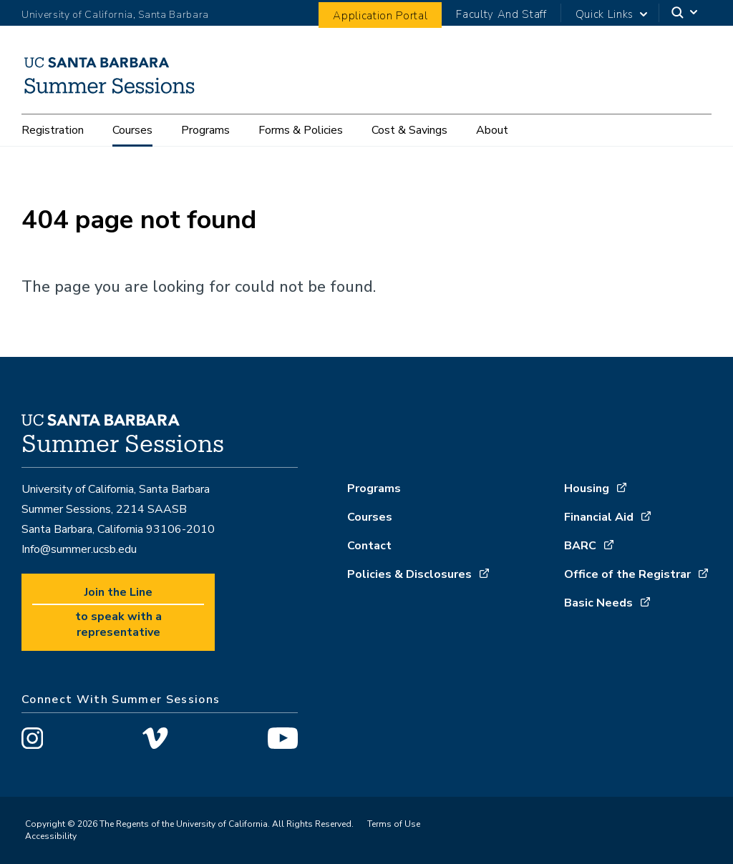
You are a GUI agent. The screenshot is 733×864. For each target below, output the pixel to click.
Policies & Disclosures (409, 574)
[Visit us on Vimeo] (155, 740)
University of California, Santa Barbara (115, 14)
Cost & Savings (409, 130)
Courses (132, 130)
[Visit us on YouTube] (283, 740)
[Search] (685, 13)
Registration (52, 130)
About (492, 130)
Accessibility (51, 836)
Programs (205, 130)
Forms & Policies (300, 130)
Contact (369, 546)
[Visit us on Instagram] (32, 740)
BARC (580, 546)
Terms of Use (393, 824)
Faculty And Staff (501, 14)
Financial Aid (599, 517)
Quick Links (605, 14)
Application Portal (380, 16)
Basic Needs (598, 603)
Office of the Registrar (627, 574)
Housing (586, 488)
